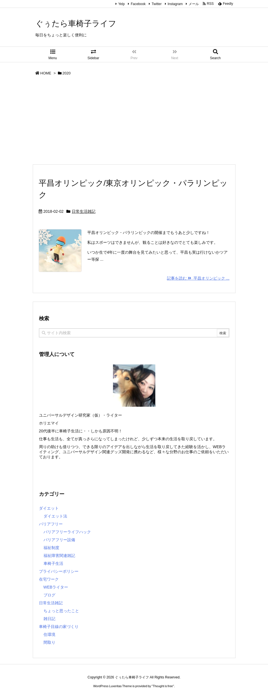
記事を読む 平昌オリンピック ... (198, 278)
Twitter (157, 4)
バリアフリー (51, 524)
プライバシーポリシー (59, 571)
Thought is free (163, 686)
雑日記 (49, 618)
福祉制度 (51, 547)
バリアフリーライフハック (67, 532)
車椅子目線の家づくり (59, 626)
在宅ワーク (49, 579)
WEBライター (55, 587)
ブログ (49, 595)
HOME (45, 73)
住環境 (49, 634)
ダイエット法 (55, 516)
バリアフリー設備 (59, 539)
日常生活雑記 (83, 211)
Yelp (121, 4)
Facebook (138, 4)
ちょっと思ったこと (61, 611)
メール (194, 4)
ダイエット (49, 508)
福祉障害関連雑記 (59, 555)
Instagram (175, 4)
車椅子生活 (53, 563)
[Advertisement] (134, 121)
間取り (49, 642)
